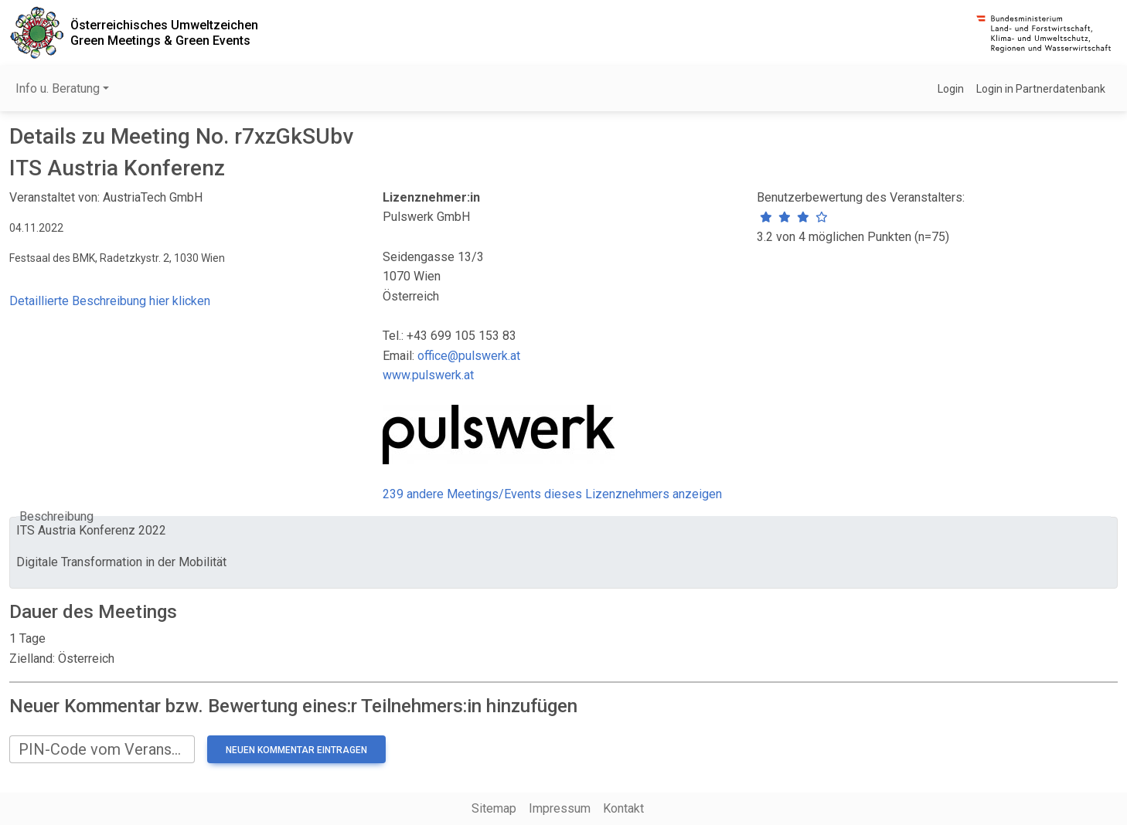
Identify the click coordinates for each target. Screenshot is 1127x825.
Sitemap (494, 808)
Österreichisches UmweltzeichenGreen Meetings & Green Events (164, 32)
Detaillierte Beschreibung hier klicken (109, 301)
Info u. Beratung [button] (57, 88)
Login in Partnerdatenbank (1040, 89)
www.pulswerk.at (428, 375)
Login (951, 89)
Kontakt (623, 808)
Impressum (560, 808)
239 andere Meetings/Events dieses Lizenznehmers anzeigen (552, 494)
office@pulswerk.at (468, 355)
